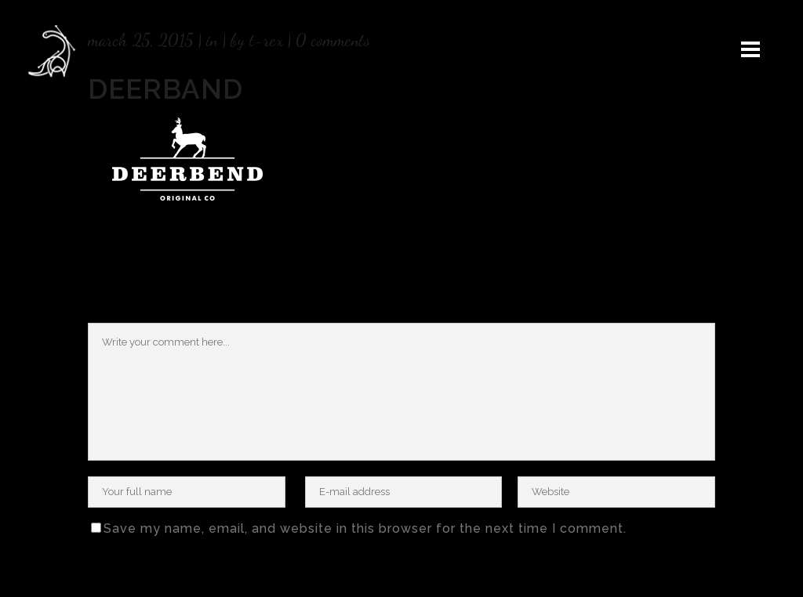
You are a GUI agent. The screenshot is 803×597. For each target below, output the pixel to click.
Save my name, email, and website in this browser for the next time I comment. (365, 528)
